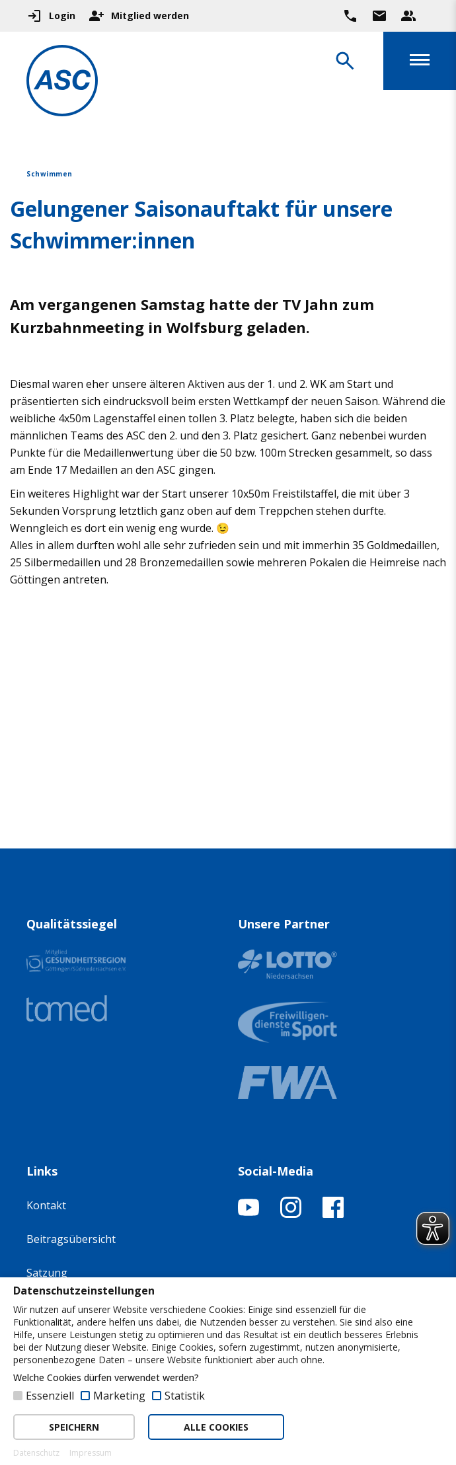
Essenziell (50, 1395)
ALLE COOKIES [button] (216, 1427)
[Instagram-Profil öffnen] (290, 1214)
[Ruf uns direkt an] (350, 16)
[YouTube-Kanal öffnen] (248, 1214)
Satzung (46, 1272)
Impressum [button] (90, 1453)
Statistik (185, 1395)
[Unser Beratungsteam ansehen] (408, 16)
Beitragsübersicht (71, 1239)
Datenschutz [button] (36, 1453)
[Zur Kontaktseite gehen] (379, 16)
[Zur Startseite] (62, 83)
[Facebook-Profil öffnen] (333, 1214)
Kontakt (46, 1205)
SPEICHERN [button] (74, 1427)
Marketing (119, 1395)
